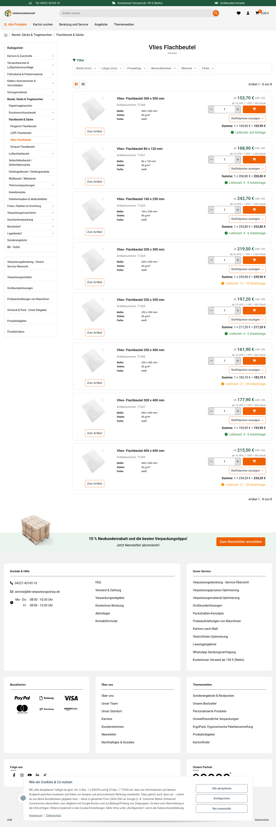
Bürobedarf (14, 226)
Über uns (108, 696)
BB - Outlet (13, 247)
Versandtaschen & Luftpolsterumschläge (20, 65)
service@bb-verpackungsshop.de (37, 592)
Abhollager (102, 613)
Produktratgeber (17, 320)
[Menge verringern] (211, 109)
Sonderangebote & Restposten (213, 696)
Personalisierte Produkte (209, 711)
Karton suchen (43, 24)
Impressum (36, 815)
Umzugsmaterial (17, 92)
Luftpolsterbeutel (19, 153)
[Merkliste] (239, 13)
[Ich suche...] (136, 13)
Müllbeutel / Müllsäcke (22, 178)
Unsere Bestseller (205, 703)
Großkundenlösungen (20, 288)
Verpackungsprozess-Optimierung (216, 590)
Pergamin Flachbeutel (23, 126)
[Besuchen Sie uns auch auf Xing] (45, 775)
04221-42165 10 (26, 583)
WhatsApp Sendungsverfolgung (214, 652)
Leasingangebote (204, 644)
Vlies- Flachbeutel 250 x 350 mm (140, 300)
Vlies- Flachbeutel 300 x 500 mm (140, 98)
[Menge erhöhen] (238, 109)
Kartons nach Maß (205, 629)
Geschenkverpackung (20, 219)
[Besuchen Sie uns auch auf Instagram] (22, 775)
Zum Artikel (94, 131)
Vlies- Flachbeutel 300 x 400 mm (140, 400)
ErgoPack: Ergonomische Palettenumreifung (223, 727)
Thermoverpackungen (22, 185)
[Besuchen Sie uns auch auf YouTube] (30, 775)
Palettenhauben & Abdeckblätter (28, 199)
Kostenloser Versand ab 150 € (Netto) (218, 660)
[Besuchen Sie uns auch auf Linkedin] (37, 775)
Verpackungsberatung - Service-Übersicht (221, 582)
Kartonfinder (201, 742)
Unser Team (110, 703)
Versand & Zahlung (108, 590)
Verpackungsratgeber (110, 598)
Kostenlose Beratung (109, 605)
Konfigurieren (222, 798)
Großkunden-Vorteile (230, 3)
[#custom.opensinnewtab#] (212, 776)
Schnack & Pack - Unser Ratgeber (27, 310)
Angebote (101, 24)
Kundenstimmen (113, 727)
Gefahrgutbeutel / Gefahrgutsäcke (29, 171)
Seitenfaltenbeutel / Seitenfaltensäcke (20, 162)
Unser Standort (112, 711)
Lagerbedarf (14, 233)
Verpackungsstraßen (19, 277)
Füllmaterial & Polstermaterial (25, 74)
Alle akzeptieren (221, 788)
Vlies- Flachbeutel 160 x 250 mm (140, 199)
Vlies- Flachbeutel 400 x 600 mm (140, 451)
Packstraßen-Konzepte (208, 613)
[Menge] (224, 109)
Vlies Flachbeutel (20, 139)
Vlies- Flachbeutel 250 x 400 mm (140, 350)
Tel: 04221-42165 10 (47, 3)
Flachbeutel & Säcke (21, 119)
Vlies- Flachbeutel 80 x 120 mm (140, 149)
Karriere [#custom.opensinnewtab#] (107, 719)
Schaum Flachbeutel (22, 146)
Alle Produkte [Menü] (15, 24)
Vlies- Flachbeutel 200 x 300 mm (140, 249)
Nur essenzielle (221, 808)
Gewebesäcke (17, 192)
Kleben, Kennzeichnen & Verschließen (21, 83)
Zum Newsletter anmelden (241, 542)
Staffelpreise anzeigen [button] (245, 118)
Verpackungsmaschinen (21, 212)
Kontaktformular (106, 621)
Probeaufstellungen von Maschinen (28, 299)
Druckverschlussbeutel (22, 112)
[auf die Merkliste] (103, 98)
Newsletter (109, 734)
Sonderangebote (17, 240)
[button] (248, 13)
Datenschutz (53, 815)
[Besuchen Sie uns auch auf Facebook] (14, 775)
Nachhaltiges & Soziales (118, 742)
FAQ (98, 582)
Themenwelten (124, 24)
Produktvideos (15, 331)
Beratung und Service (73, 24)
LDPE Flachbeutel (20, 132)
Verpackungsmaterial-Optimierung (216, 598)
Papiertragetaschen (20, 105)
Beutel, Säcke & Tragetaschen (25, 99)
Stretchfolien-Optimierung (210, 636)
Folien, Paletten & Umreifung (24, 206)
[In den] (254, 109)
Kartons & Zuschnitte (19, 56)
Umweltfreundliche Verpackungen (216, 719)
